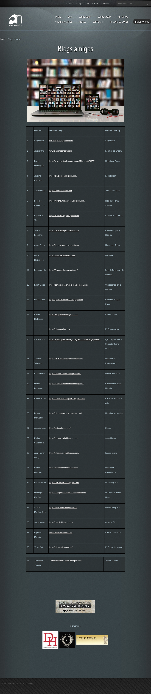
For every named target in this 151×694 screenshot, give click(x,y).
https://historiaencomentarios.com (63, 468)
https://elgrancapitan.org (59, 329)
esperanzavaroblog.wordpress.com (64, 216)
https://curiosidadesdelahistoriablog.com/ (66, 384)
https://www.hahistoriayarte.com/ (63, 507)
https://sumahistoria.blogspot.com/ (63, 438)
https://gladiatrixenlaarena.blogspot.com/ (66, 300)
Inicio (58, 16)
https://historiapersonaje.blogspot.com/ (65, 413)
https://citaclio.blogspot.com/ (61, 522)
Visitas (82, 21)
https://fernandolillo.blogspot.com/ (63, 270)
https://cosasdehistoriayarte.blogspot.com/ (67, 398)
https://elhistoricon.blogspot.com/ (63, 176)
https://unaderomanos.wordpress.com (65, 373)
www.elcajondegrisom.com (60, 151)
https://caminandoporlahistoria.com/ (64, 230)
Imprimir (106, 4)
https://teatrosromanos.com (60, 191)
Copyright (98, 21)
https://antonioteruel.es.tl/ (59, 428)
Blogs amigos (142, 21)
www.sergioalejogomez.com (61, 141)
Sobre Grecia (104, 16)
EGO (70, 16)
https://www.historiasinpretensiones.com (66, 359)
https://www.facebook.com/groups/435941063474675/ (71, 161)
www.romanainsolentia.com (60, 532)
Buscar (148, 3)
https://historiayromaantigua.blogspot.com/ (67, 201)
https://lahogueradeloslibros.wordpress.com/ (67, 493)
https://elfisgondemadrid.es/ (61, 547)
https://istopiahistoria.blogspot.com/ (64, 453)
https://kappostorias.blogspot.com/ (63, 314)
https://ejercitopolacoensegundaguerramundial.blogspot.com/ (74, 339)
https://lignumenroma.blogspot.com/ (64, 245)
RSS (96, 4)
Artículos (123, 16)
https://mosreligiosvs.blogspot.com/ (64, 482)
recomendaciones (119, 21)
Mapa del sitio (83, 4)
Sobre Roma (85, 16)
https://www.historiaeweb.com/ (62, 255)
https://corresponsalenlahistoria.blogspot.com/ (68, 285)
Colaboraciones (63, 21)
